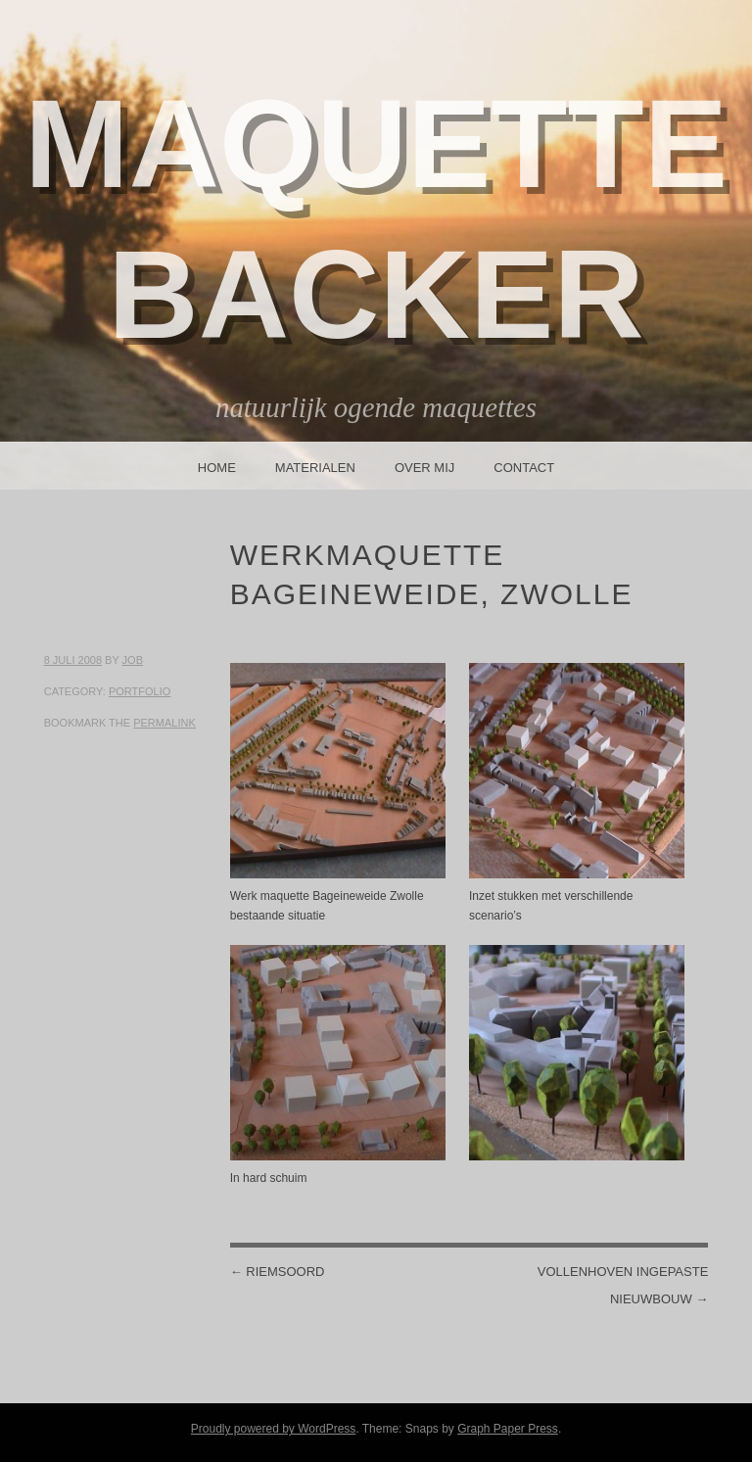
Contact (524, 467)
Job (132, 660)
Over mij (424, 467)
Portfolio (139, 691)
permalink (164, 723)
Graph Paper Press (507, 1429)
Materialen (315, 467)
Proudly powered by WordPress (273, 1429)
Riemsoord (277, 1271)
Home (217, 467)
